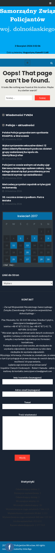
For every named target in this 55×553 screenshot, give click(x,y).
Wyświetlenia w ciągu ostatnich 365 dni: (23, 517)
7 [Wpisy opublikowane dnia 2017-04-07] (34, 238)
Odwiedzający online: (27, 489)
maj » (11, 264)
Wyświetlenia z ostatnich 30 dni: (25, 513)
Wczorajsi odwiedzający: (26, 505)
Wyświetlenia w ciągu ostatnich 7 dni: (25, 509)
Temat (27, 404)
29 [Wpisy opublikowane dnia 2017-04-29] (41, 259)
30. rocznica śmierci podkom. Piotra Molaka (23, 199)
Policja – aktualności (20, 125)
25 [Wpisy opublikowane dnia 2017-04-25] (13, 259)
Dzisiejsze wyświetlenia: (27, 493)
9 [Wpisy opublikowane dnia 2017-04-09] (48, 238)
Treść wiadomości (27, 431)
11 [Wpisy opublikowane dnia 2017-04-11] (13, 245)
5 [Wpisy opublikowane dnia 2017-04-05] (20, 238)
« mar (5, 264)
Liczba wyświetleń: (23, 521)
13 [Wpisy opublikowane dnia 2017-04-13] (27, 245)
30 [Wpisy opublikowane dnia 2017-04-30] (48, 259)
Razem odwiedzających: (22, 525)
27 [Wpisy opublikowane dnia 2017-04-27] (27, 259)
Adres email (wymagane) (27, 392)
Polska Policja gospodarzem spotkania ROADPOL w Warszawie (25, 134)
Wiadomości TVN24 (19, 115)
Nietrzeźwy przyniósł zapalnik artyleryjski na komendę (26, 186)
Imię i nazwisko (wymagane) (27, 379)
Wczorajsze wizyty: (26, 501)
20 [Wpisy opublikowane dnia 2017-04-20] (27, 252)
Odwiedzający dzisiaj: (27, 497)
